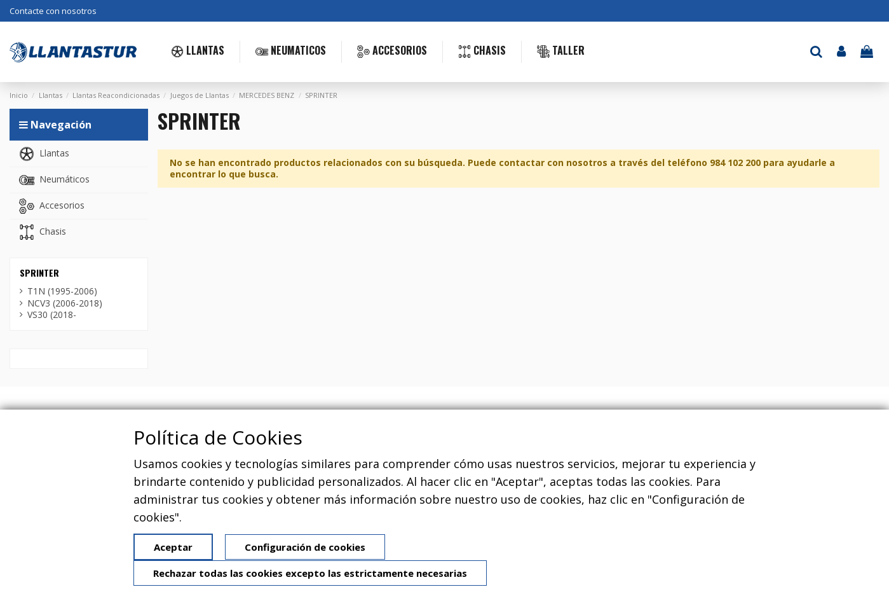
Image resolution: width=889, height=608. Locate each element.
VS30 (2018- (51, 315)
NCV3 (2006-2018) (64, 303)
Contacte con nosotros (53, 11)
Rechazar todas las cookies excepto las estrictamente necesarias (310, 573)
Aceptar (173, 547)
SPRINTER (39, 272)
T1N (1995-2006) (62, 291)
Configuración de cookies (305, 547)
